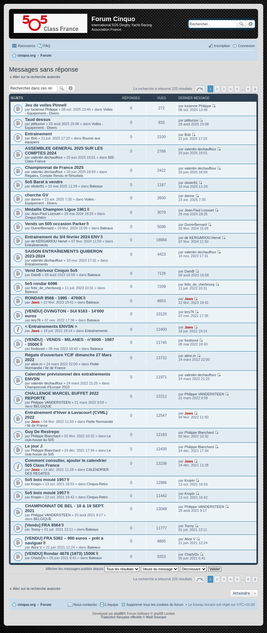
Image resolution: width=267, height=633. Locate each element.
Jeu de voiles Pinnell (46, 105)
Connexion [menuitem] (246, 46)
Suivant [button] (255, 89)
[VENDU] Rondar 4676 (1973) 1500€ (60, 553)
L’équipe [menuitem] (111, 604)
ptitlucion (38, 124)
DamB (36, 275)
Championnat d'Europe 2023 (47, 387)
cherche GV (36, 195)
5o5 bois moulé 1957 (45, 479)
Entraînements (36, 245)
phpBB (119, 613)
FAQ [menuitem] (46, 46)
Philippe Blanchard (45, 436)
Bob (34, 138)
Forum (46, 604)
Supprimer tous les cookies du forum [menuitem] (155, 604)
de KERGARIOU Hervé (49, 241)
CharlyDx (38, 558)
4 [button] (231, 89)
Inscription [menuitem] (222, 46)
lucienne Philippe (44, 109)
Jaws (35, 302)
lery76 (36, 320)
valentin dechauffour (47, 157)
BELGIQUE (42, 406)
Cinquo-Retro (35, 217)
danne (36, 199)
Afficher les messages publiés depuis (92, 569)
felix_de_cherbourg (46, 288)
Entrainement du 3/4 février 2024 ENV (62, 236)
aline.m (36, 364)
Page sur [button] (200, 89)
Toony (35, 529)
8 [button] (248, 89)
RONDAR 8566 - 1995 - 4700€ (53, 298)
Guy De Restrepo (42, 431)
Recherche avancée (250, 24)
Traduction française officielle (121, 617)
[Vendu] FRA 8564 (43, 525)
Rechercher (241, 24)
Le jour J (34, 446)
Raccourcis (26, 46)
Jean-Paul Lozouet (45, 214)
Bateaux (96, 186)
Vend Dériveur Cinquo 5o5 (51, 270)
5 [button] (237, 89)
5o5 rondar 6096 (41, 283)
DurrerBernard (42, 228)
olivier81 (37, 186)
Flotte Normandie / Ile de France (62, 366)
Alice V (36, 547)
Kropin (36, 484)
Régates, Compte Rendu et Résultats (54, 176)
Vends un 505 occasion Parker (55, 223)
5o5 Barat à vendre (44, 181)
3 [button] (224, 89)
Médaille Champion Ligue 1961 (55, 209)
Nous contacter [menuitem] (85, 604)
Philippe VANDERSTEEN (51, 402)
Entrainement (38, 133)
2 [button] (217, 89)
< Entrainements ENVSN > (51, 326)
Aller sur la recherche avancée (36, 77)
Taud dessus (38, 119)
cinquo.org (27, 604)
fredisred (38, 349)
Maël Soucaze (156, 617)
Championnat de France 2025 (54, 167)
